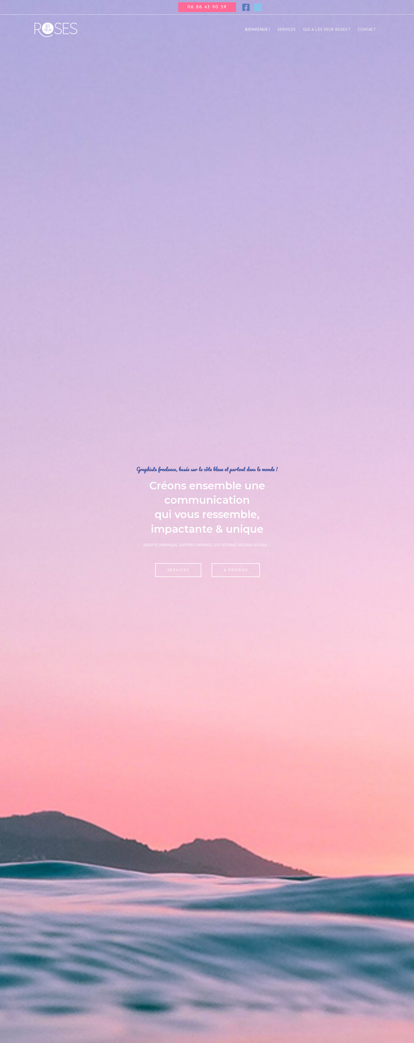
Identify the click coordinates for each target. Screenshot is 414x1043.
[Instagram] (258, 7)
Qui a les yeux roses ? (326, 30)
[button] (207, 7)
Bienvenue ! (257, 30)
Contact (367, 30)
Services (286, 30)
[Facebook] (246, 7)
